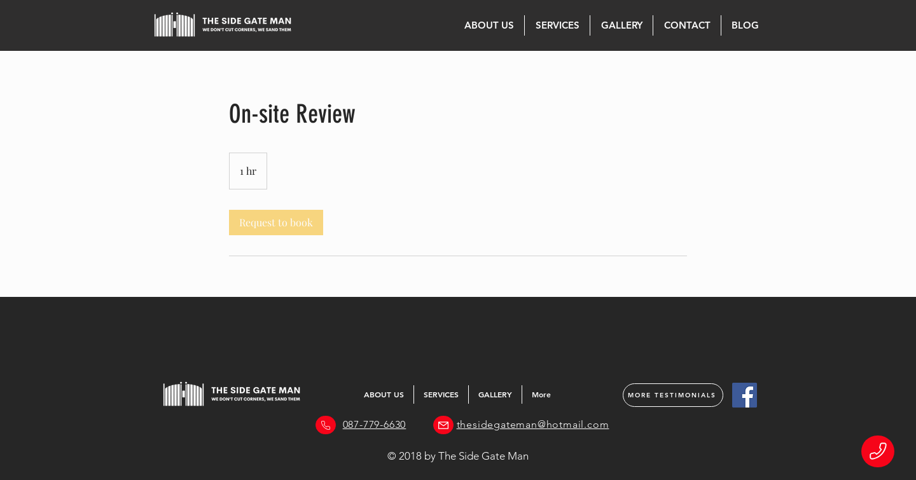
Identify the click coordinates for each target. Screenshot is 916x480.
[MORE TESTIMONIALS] (673, 395)
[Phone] (877, 451)
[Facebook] (744, 395)
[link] (276, 222)
